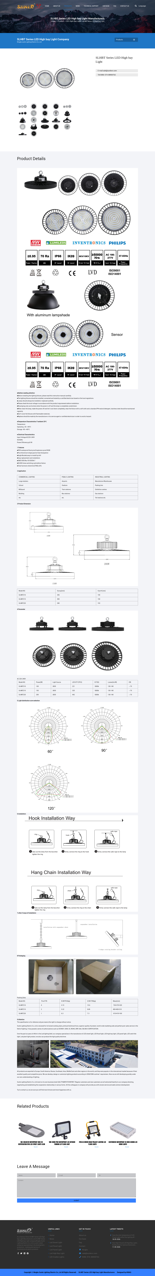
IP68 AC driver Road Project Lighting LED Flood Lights (92, 1143)
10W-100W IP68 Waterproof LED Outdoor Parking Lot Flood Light (62, 1143)
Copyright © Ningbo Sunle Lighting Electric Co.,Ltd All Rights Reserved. (50, 1272)
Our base (106, 6)
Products (68, 6)
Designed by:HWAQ (124, 1272)
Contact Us (124, 6)
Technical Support (91, 6)
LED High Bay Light (73, 21)
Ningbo (83, 1250)
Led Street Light (56, 1242)
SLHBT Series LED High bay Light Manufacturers (97, 1272)
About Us (56, 6)
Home (47, 6)
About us (82, 1235)
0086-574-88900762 (89, 1257)
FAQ (114, 6)
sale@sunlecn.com (88, 1253)
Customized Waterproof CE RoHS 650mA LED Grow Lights (123, 1143)
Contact (82, 1246)
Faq (80, 1242)
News (78, 6)
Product (61, 21)
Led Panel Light (56, 1250)
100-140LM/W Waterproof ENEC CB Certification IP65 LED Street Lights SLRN (31, 1143)
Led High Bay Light (57, 1253)
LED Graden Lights (57, 1257)
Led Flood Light (56, 1246)
